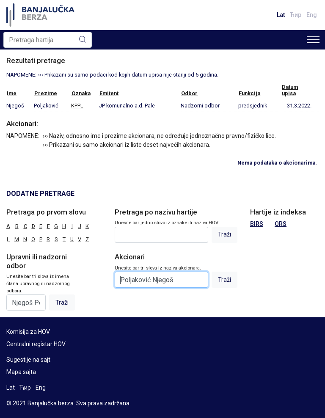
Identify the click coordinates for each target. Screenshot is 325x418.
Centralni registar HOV (36, 344)
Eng (311, 14)
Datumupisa (290, 90)
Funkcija (249, 93)
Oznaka (81, 93)
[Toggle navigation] (313, 39)
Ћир (295, 14)
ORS (280, 223)
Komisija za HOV (28, 331)
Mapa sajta (21, 371)
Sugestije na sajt (28, 359)
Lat (281, 14)
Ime (12, 93)
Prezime (45, 93)
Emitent (108, 93)
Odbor (189, 93)
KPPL (77, 105)
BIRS (256, 223)
